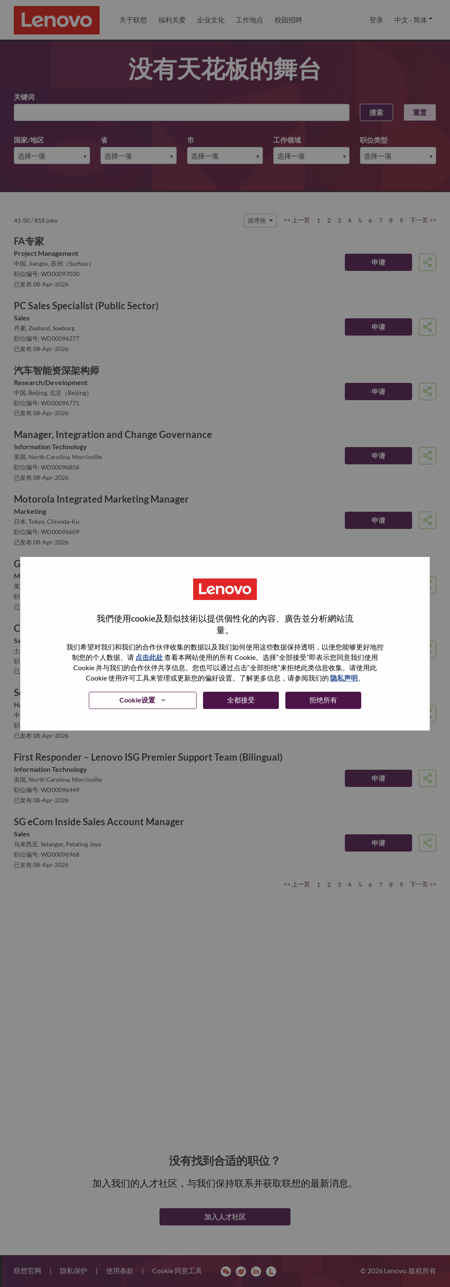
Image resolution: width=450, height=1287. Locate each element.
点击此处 (149, 657)
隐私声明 (344, 678)
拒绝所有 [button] (323, 700)
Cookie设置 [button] (137, 700)
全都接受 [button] (241, 700)
